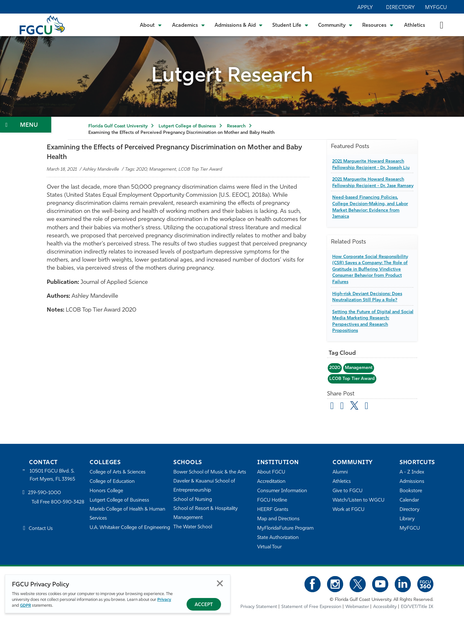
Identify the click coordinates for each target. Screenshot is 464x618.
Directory (400, 7)
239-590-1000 (44, 493)
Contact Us (41, 528)
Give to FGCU (347, 491)
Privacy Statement (258, 606)
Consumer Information (282, 491)
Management (358, 367)
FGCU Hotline (272, 500)
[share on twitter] (354, 405)
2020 (334, 367)
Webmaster (357, 606)
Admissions (412, 481)
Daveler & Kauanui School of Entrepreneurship (204, 486)
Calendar (409, 500)
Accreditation (271, 481)
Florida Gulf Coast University (118, 126)
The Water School (192, 527)
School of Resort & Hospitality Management (205, 513)
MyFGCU (436, 7)
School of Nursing (192, 499)
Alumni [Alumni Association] (340, 472)
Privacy (164, 600)
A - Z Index (412, 472)
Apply (365, 7)
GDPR (25, 605)
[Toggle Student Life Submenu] (290, 25)
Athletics (414, 25)
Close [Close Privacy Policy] (220, 583)
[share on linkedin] (366, 406)
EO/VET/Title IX (417, 606)
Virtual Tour (269, 547)
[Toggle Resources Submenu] (377, 25)
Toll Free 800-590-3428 (58, 502)
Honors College (106, 491)
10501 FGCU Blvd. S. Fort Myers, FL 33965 (52, 475)
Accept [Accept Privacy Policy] (204, 605)
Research (236, 126)
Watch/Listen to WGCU (358, 500)
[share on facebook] (342, 406)
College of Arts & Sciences (118, 472)
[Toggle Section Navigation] (25, 125)
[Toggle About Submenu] (151, 25)
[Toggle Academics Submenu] (188, 25)
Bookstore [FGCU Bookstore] (411, 491)
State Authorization (278, 537)
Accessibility (385, 606)
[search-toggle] (441, 25)
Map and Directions (278, 519)
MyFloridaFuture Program (285, 528)
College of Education (112, 481)
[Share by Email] (332, 406)
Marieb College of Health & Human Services (127, 514)
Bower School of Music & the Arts (209, 472)
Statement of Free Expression (311, 606)
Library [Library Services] (407, 519)
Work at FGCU (348, 509)
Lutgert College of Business (187, 126)
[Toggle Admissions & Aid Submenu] (239, 25)
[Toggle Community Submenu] (335, 25)
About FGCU (271, 472)
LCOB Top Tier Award (352, 378)
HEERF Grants (272, 509)
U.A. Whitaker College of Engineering (130, 527)
